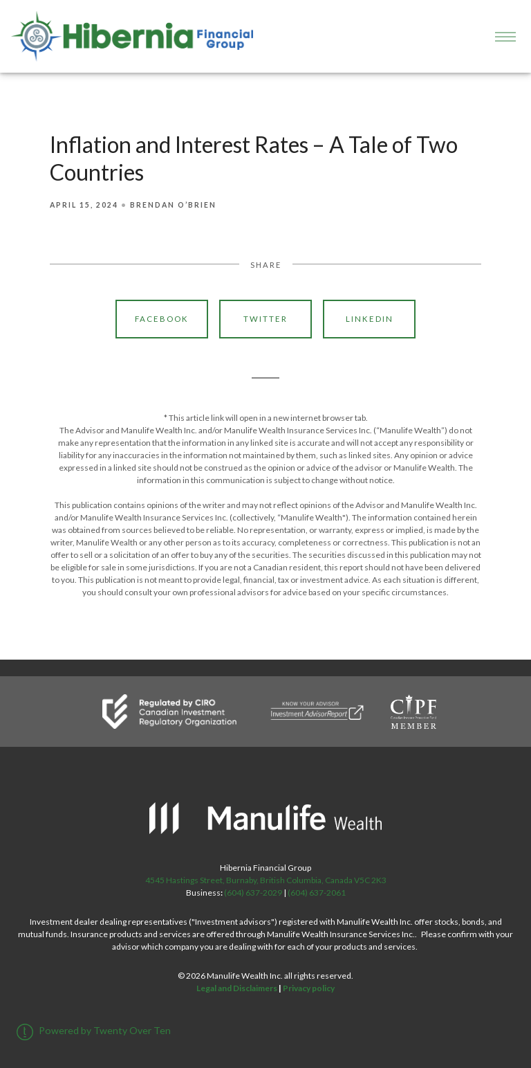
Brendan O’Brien (173, 205)
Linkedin (369, 318)
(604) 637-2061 (317, 892)
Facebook (162, 318)
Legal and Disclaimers (236, 988)
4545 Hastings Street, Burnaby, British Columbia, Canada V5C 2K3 (265, 880)
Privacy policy (309, 988)
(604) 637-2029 (253, 892)
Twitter (265, 318)
